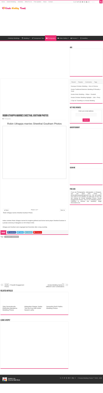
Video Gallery (62, 38)
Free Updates (37, 2)
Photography (50, 38)
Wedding (25, 38)
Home (3, 2)
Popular (80, 82)
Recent (73, 82)
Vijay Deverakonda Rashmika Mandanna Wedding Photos (10, 308)
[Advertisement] (64, 19)
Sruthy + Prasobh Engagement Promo (15, 285)
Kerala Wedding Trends (86, 378)
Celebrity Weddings (13, 38)
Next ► (63, 210)
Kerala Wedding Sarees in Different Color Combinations (53, 285)
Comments (88, 82)
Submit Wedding (11, 2)
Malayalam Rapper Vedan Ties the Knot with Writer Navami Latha (33, 308)
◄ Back (6, 210)
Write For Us (28, 2)
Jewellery (84, 38)
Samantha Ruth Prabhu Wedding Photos (54, 307)
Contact (50, 2)
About (44, 2)
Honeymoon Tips (38, 38)
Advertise (20, 2)
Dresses (74, 38)
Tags (95, 82)
